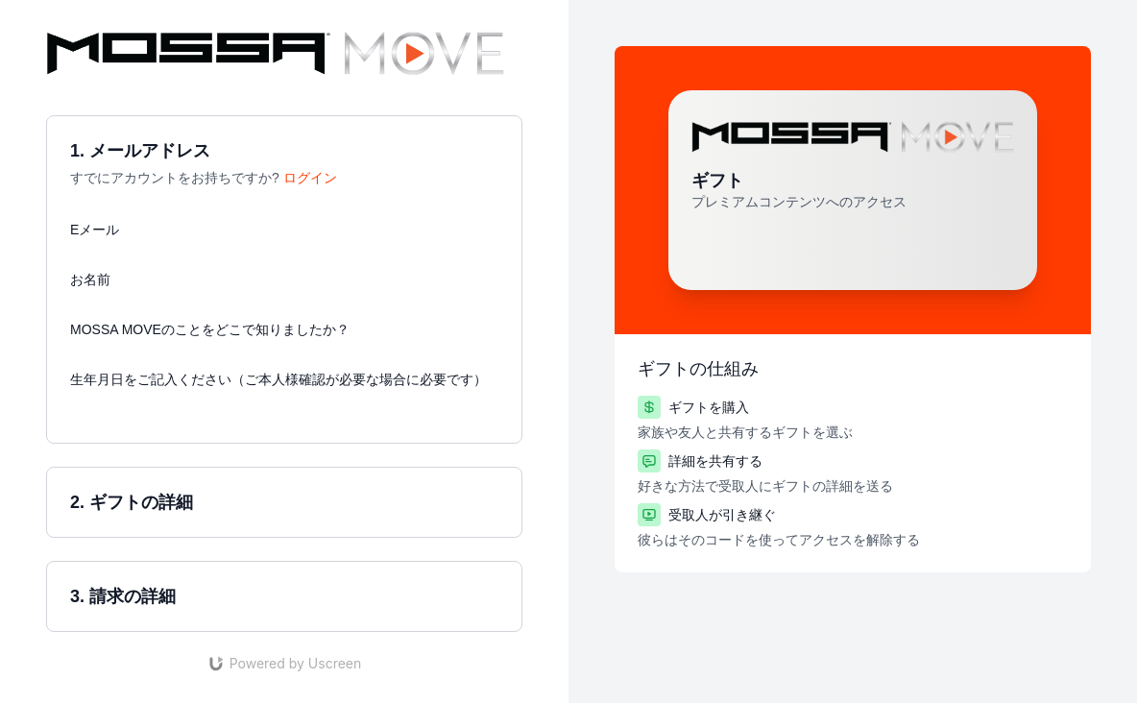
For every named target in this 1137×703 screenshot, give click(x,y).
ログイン (310, 177)
